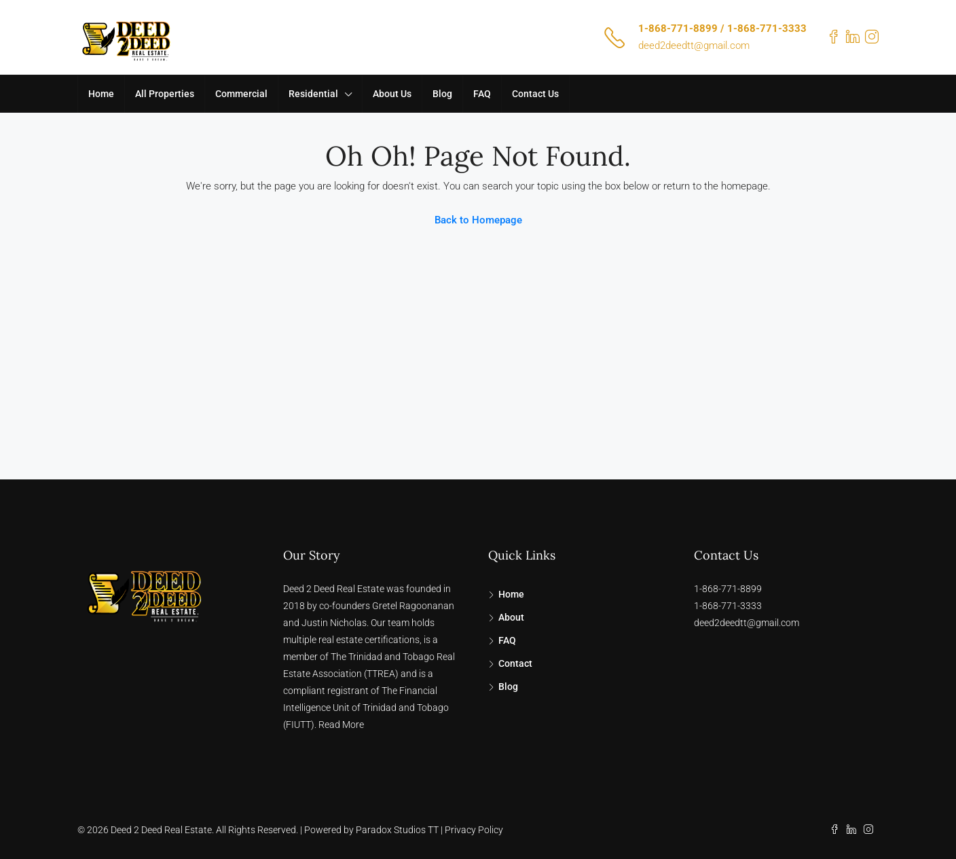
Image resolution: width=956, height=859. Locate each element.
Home (101, 93)
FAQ (482, 93)
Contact (515, 663)
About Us (392, 93)
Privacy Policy (474, 829)
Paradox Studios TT (397, 829)
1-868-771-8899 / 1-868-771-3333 (722, 28)
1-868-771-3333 (728, 605)
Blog (442, 93)
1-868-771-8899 (728, 588)
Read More (341, 724)
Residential (313, 93)
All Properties (164, 93)
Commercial (241, 93)
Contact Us (535, 93)
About (511, 617)
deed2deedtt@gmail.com (694, 45)
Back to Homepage (478, 220)
